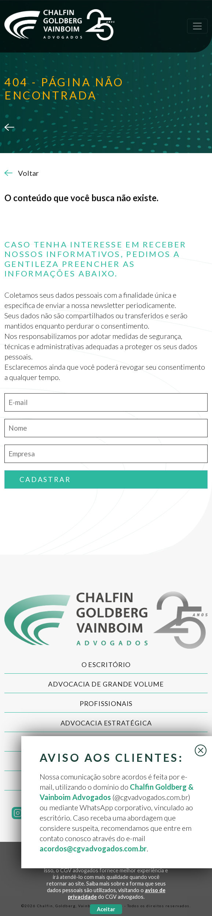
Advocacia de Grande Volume (106, 684)
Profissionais (106, 703)
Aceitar (106, 909)
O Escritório (106, 664)
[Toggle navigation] (197, 26)
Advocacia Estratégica (106, 723)
